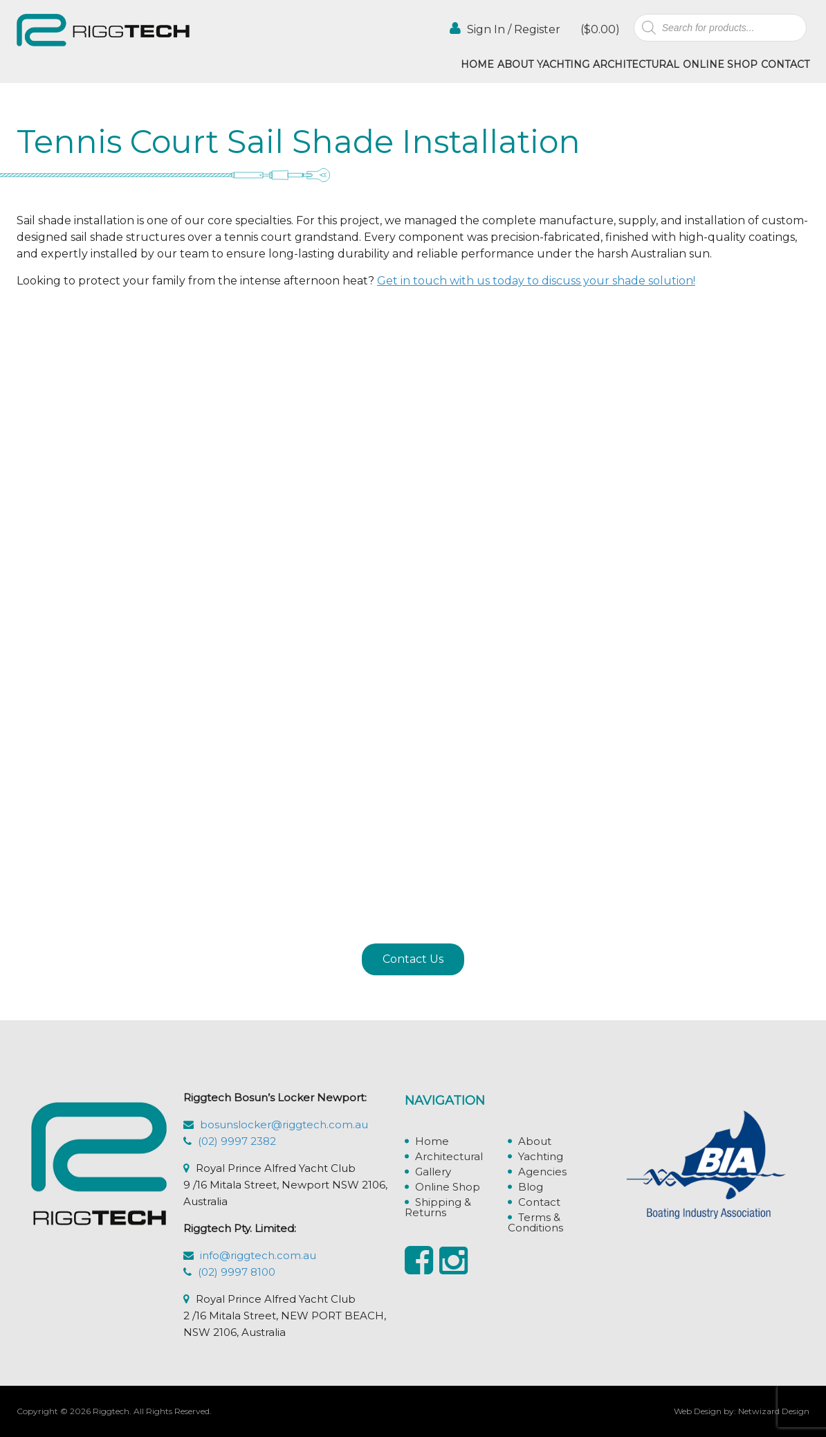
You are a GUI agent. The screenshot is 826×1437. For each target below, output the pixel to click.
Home (477, 64)
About (515, 64)
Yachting (563, 64)
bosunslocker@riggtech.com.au (284, 1124)
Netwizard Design (773, 1411)
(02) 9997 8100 (236, 1271)
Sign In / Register (505, 28)
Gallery (433, 1171)
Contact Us (413, 959)
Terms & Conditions (535, 1222)
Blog (530, 1186)
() (599, 29)
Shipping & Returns (438, 1207)
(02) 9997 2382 (237, 1141)
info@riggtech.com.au (258, 1255)
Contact (785, 64)
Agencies (542, 1171)
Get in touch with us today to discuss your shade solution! (536, 280)
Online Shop (720, 64)
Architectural (636, 64)
